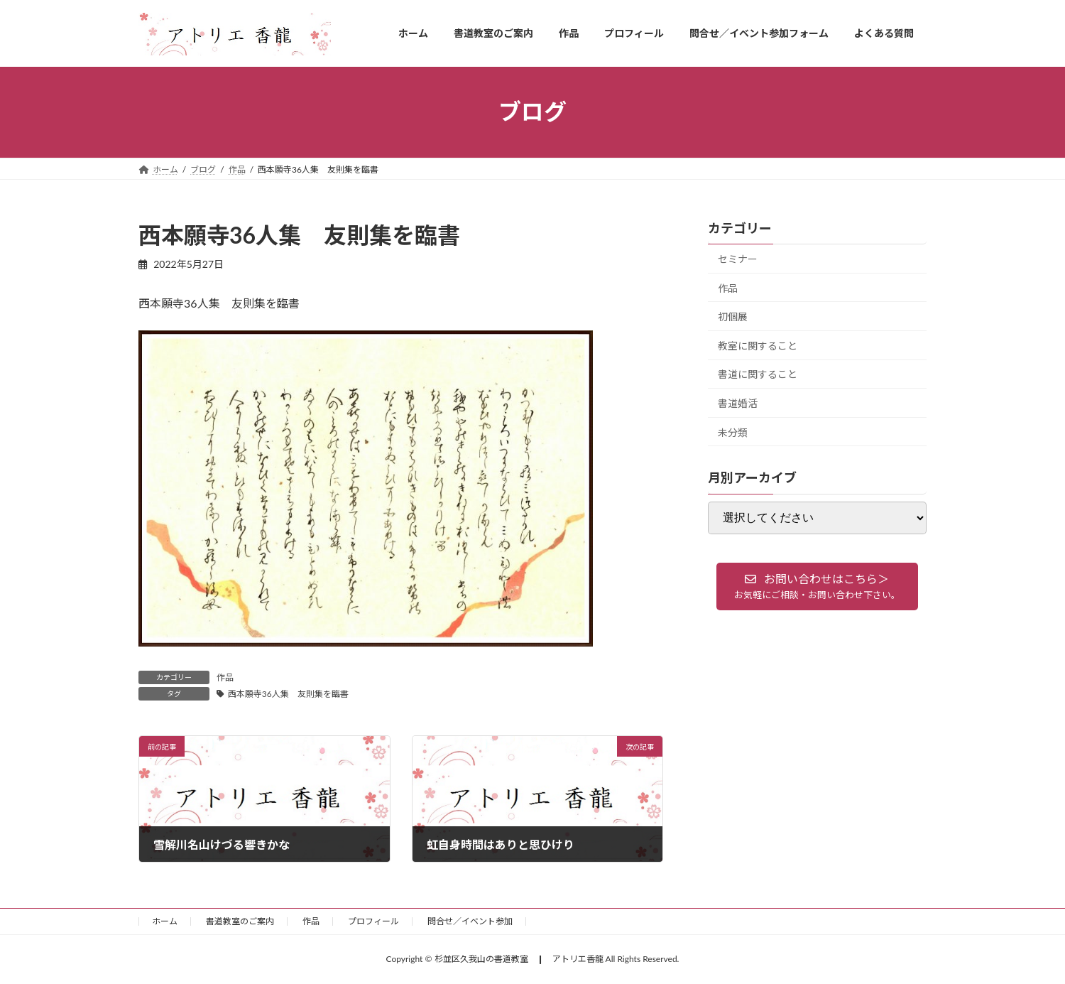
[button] (817, 586)
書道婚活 (738, 403)
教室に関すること (757, 345)
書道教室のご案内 (240, 921)
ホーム (165, 921)
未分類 (733, 432)
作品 (225, 677)
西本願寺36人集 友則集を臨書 (288, 693)
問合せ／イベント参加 (470, 921)
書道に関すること (757, 374)
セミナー (738, 259)
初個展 (733, 316)
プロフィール (373, 921)
